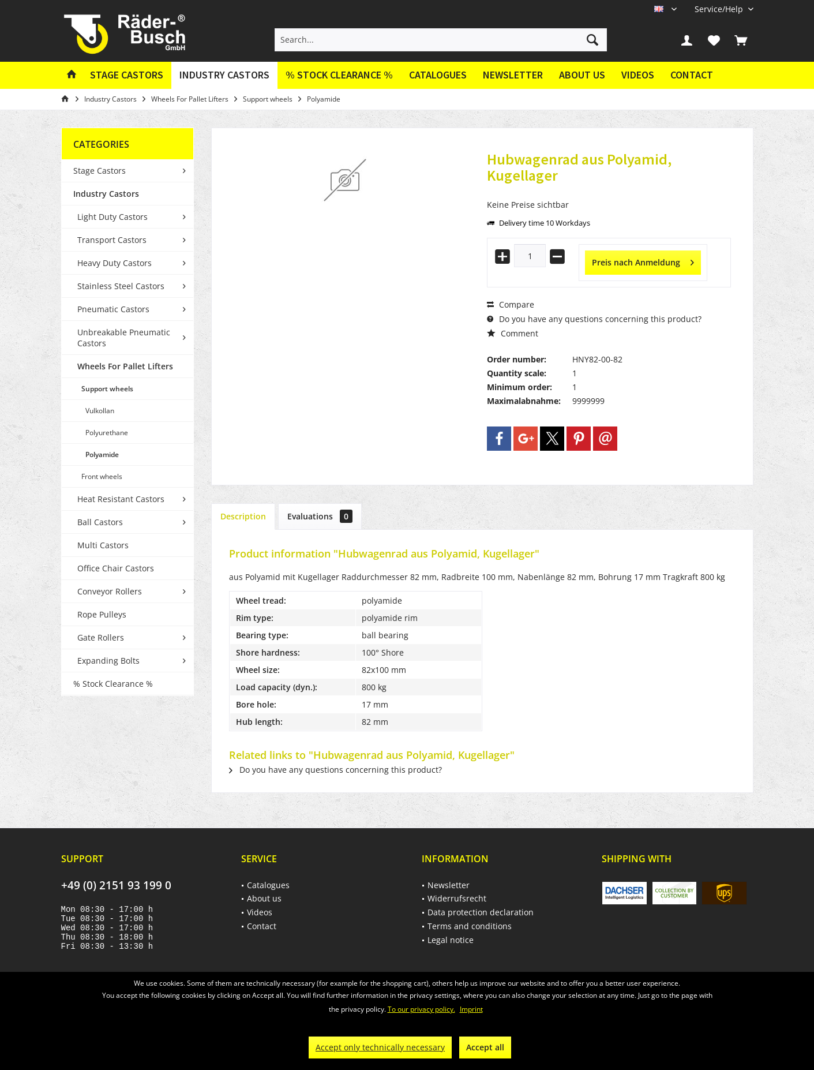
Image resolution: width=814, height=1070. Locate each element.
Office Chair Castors (115, 568)
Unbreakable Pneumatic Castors (123, 338)
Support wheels (107, 389)
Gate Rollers (100, 637)
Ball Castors (100, 522)
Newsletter (513, 74)
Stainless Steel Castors (120, 285)
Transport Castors (112, 239)
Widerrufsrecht (456, 898)
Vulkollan (99, 411)
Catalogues (438, 74)
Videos (637, 74)
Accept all (485, 1047)
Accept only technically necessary (380, 1047)
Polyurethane (106, 432)
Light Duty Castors (112, 216)
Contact (691, 74)
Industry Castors (106, 193)
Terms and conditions (469, 926)
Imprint (471, 1009)
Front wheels (101, 476)
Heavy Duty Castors (114, 262)
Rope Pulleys (101, 614)
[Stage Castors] (126, 75)
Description (243, 516)
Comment (512, 333)
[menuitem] (719, 9)
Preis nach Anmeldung (643, 260)
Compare (510, 304)
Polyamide (102, 454)
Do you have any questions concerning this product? (594, 318)
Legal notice (450, 939)
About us (582, 74)
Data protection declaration (480, 912)
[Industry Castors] (224, 75)
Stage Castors (99, 170)
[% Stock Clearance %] (339, 75)
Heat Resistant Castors (120, 498)
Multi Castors (103, 545)
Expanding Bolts (108, 660)
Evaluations (319, 516)
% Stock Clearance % (113, 683)
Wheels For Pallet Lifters (125, 366)
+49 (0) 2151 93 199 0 (116, 885)
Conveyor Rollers (109, 591)
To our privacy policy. (421, 1009)
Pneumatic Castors (113, 309)
